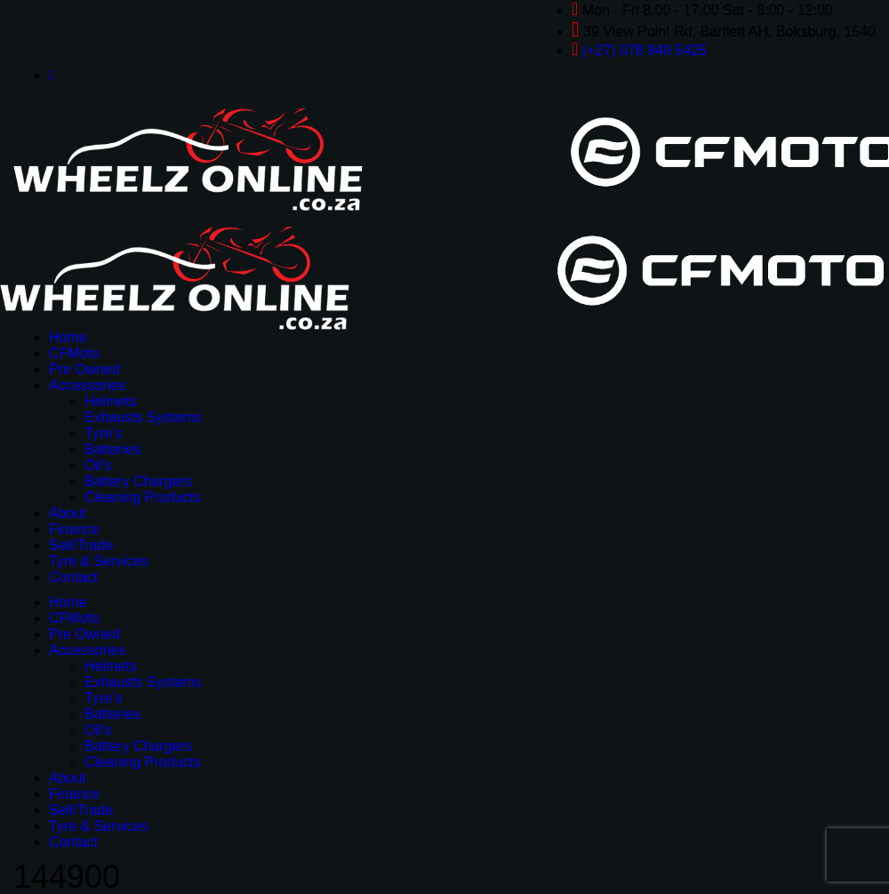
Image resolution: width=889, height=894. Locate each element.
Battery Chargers (138, 481)
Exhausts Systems (143, 417)
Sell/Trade (81, 545)
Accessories (87, 385)
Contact (73, 577)
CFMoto (74, 353)
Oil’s (98, 465)
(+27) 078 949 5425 (644, 50)
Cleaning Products (142, 497)
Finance (74, 529)
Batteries (112, 449)
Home (68, 337)
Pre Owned (84, 369)
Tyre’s (103, 433)
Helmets (110, 401)
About (67, 513)
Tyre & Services (98, 561)
